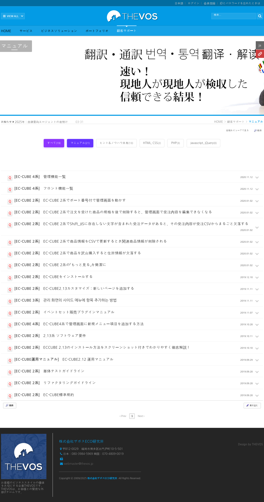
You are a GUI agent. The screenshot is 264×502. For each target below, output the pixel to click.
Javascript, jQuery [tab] (203, 143)
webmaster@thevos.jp (78, 463)
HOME (6, 31)
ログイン (193, 3)
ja (260, 45)
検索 (258, 130)
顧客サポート (127, 29)
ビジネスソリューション (59, 31)
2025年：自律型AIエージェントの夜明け (41, 122)
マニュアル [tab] (80, 143)
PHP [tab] (175, 143)
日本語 (178, 3)
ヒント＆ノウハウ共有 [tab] (116, 143)
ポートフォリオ (96, 31)
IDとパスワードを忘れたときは (240, 3)
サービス (26, 31)
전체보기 (13, 16)
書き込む (252, 405)
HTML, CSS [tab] (152, 143)
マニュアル (256, 121)
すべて (54, 143)
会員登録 (209, 3)
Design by (250, 444)
